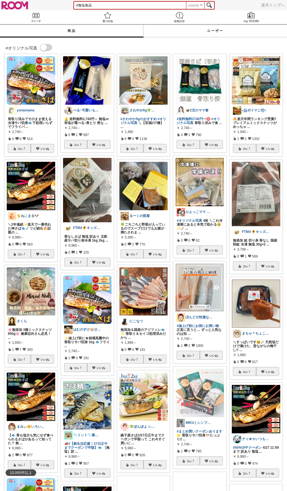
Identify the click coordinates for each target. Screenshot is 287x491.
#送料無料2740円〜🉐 (193, 119)
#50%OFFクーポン (247, 448)
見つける (108, 17)
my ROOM (251, 17)
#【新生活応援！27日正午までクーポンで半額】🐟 (86, 446)
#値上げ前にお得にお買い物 (198, 326)
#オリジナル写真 (189, 221)
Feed (36, 17)
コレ (21, 148)
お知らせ (179, 17)
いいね (45, 148)
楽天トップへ (273, 5)
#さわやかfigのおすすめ (139, 119)
